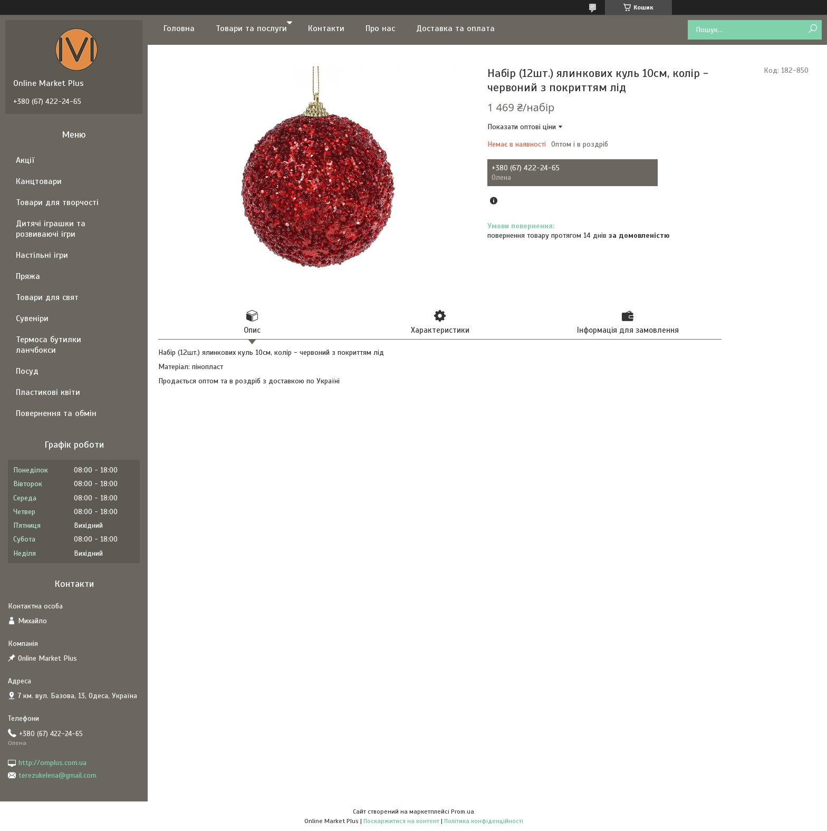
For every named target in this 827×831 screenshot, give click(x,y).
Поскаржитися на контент (401, 821)
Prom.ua (462, 811)
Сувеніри (32, 318)
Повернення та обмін (56, 413)
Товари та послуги (251, 28)
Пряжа (28, 276)
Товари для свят (47, 297)
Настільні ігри (42, 255)
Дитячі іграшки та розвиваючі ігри (50, 228)
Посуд (27, 371)
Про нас (380, 28)
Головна (179, 28)
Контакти (326, 28)
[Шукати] (812, 29)
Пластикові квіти (48, 392)
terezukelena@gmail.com (57, 775)
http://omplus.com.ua (52, 762)
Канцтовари (39, 181)
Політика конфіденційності (483, 821)
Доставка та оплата (455, 28)
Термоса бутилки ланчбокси (48, 344)
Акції (25, 160)
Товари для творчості (57, 202)
